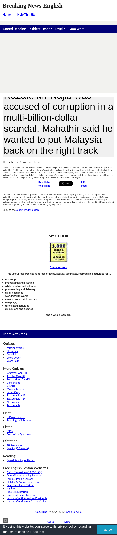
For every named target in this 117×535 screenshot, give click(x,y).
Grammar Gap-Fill (17, 372)
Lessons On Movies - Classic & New (27, 501)
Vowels (11, 385)
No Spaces (13, 402)
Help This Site (26, 14)
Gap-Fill (11, 354)
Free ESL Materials (17, 491)
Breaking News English (33, 5)
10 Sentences (14, 445)
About (50, 521)
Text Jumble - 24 (16, 398)
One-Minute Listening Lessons (24, 475)
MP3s (10, 431)
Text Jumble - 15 (16, 395)
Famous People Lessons (20, 478)
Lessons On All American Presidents (27, 498)
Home (7, 14)
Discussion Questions (19, 434)
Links (67, 521)
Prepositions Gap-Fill (18, 379)
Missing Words (15, 347)
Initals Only (13, 392)
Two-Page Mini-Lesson (19, 420)
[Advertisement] (58, 63)
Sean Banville (74, 511)
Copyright (41, 511)
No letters (12, 351)
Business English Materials (21, 495)
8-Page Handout (16, 417)
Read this (37, 532)
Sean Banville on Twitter (20, 485)
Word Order (14, 357)
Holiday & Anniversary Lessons (24, 482)
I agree (107, 529)
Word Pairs (13, 360)
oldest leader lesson (27, 209)
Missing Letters (15, 389)
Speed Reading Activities (21, 460)
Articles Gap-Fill (16, 376)
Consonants (13, 382)
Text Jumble (13, 405)
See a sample (58, 267)
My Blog (11, 488)
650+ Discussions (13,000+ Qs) (24, 472)
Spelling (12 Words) (18, 448)
